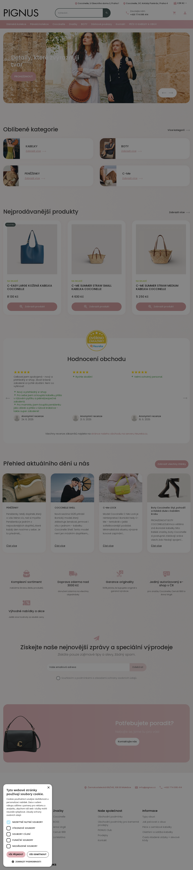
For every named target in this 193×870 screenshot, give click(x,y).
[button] (28, 862)
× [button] (48, 787)
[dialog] (27, 825)
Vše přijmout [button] (16, 854)
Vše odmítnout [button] (37, 854)
